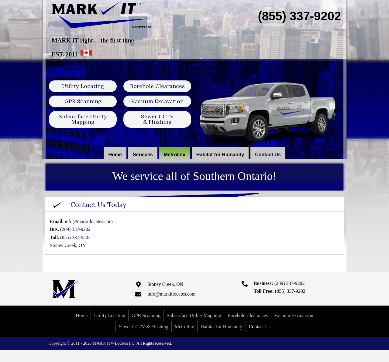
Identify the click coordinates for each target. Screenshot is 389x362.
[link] (115, 154)
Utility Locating (109, 315)
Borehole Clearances (247, 315)
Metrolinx (184, 326)
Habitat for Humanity (222, 326)
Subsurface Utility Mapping (194, 315)
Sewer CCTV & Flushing (143, 326)
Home (82, 315)
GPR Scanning (146, 315)
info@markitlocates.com (89, 221)
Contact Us (260, 326)
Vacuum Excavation (293, 315)
